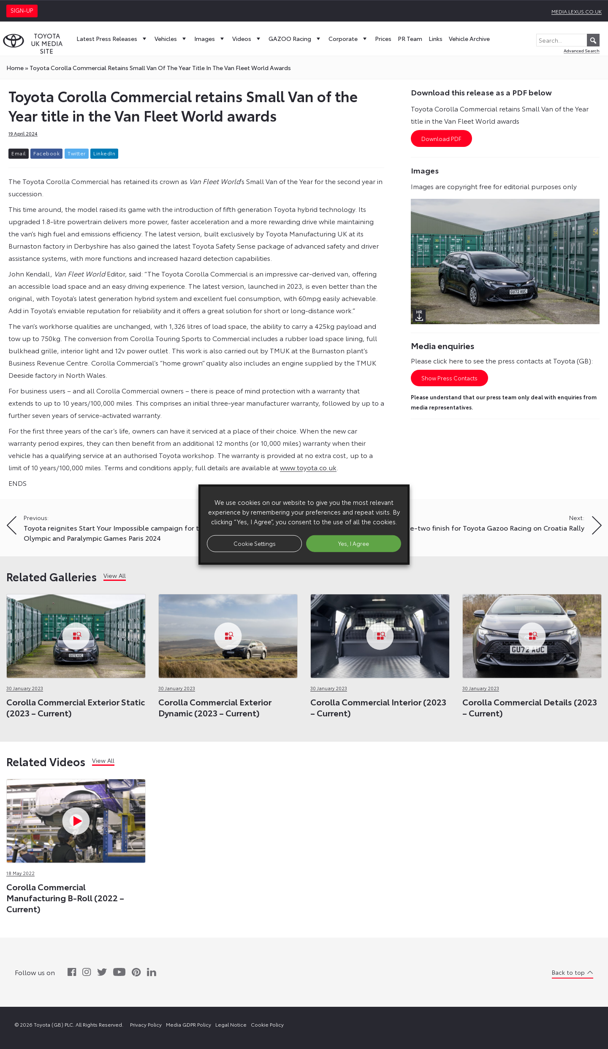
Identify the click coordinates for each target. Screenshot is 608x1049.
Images (210, 38)
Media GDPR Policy (188, 1024)
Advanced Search (582, 50)
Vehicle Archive (469, 38)
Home (15, 67)
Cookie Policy (267, 1024)
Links (435, 38)
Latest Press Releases (112, 38)
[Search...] (568, 40)
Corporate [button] (348, 38)
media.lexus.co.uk (576, 11)
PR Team (410, 38)
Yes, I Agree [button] (353, 543)
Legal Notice (231, 1024)
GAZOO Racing (295, 38)
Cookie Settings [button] (254, 543)
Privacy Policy (146, 1024)
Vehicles (171, 38)
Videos (247, 38)
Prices (383, 38)
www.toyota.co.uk (308, 467)
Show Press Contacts (449, 378)
